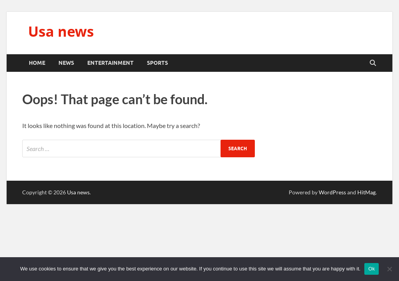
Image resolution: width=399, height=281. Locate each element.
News (66, 63)
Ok (371, 269)
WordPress (332, 192)
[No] (389, 269)
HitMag (366, 192)
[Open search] (373, 63)
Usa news (61, 31)
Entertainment (110, 63)
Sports (157, 63)
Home (37, 63)
